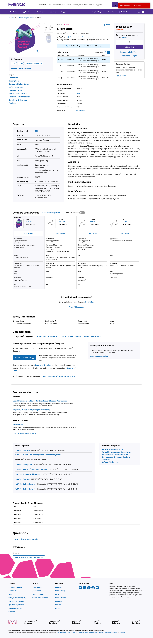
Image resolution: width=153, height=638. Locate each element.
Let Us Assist (121, 76)
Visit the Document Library (99, 356)
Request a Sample (129, 56)
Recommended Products (19, 97)
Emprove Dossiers (34, 64)
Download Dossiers (24, 358)
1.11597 (18, 469)
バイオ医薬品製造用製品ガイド (24, 433)
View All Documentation (21, 69)
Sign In (68, 46)
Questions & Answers (18, 100)
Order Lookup (113, 12)
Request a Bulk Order (129, 52)
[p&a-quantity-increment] (141, 42)
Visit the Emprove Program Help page (59, 376)
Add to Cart (129, 47)
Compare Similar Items (19, 84)
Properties (13, 78)
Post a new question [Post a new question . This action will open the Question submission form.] (89, 37)
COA (14, 63)
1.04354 (18, 455)
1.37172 (18, 484)
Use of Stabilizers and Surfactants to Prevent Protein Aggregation (40, 401)
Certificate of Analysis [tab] (46, 336)
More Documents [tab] (92, 336)
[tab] (13, 17)
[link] (19, 587)
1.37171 (18, 489)
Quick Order (125, 12)
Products (11, 18)
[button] (98, 12)
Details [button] (124, 37)
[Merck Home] (16, 4)
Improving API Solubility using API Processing (31, 410)
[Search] (115, 4)
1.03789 (18, 479)
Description (14, 81)
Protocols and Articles (18, 93)
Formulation (18, 424)
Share (107, 25)
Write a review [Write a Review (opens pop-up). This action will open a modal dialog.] (75, 37)
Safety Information (17, 87)
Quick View (28, 233)
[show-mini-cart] (139, 11)
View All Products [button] (76, 307)
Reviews (12, 103)
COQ (21, 63)
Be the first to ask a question (27, 539)
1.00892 (18, 450)
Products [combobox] (41, 5)
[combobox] (77, 4)
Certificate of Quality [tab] (71, 336)
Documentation (15, 90)
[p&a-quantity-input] (129, 42)
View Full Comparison (51, 213)
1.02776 (18, 474)
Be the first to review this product (30, 557)
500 (36, 131)
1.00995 (18, 464)
